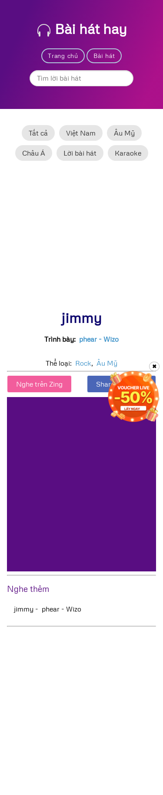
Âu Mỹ (124, 133)
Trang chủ (63, 55)
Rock (83, 363)
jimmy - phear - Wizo (47, 609)
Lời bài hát (79, 153)
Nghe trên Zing (39, 384)
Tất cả (38, 133)
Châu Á (33, 153)
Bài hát (104, 55)
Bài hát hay (82, 28)
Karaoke (128, 153)
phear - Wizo (99, 339)
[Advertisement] (81, 239)
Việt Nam (81, 133)
